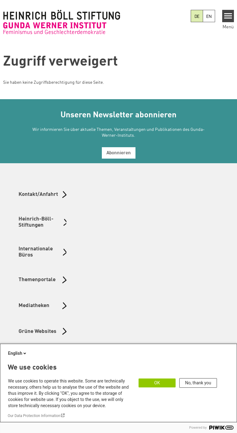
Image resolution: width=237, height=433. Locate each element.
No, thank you (198, 382)
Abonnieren (118, 153)
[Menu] (228, 16)
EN (209, 16)
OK (157, 382)
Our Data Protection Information (34, 416)
